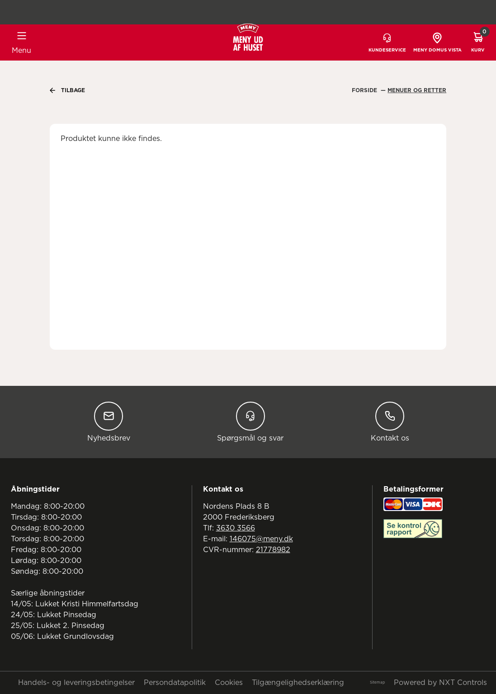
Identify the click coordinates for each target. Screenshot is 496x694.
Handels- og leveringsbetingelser (76, 682)
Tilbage (67, 90)
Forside (365, 90)
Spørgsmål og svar (250, 422)
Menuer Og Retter (416, 90)
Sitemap (377, 683)
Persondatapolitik (175, 682)
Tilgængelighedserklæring (298, 682)
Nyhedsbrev (108, 422)
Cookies (229, 682)
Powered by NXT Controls (440, 682)
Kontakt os (390, 422)
